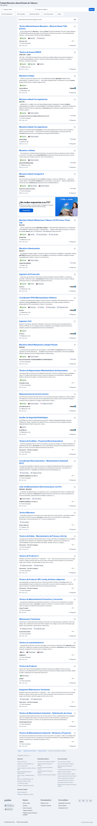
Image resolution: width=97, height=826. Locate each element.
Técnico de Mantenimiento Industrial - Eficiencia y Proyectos (45, 733)
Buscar (92, 9)
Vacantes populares (22, 792)
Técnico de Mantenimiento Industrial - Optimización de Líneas (45, 713)
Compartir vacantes (46, 805)
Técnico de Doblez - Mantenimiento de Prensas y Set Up (43, 536)
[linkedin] (90, 800)
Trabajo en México (27, 810)
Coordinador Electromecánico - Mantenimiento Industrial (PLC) (43, 462)
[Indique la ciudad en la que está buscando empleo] (50, 9)
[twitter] (87, 800)
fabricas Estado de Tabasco (64, 771)
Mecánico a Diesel (27, 150)
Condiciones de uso (9, 822)
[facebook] (79, 800)
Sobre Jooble (26, 803)
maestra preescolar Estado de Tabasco (67, 776)
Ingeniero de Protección (29, 274)
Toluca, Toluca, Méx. (22, 766)
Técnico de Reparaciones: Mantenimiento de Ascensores (43, 370)
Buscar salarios (62, 805)
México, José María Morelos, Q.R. (25, 779)
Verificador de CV (63, 808)
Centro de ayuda (27, 808)
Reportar (72, 45)
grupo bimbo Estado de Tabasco (65, 782)
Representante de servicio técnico (34, 394)
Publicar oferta (44, 803)
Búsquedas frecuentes (24, 755)
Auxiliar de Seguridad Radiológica (33, 417)
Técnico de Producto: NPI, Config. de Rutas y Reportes (42, 579)
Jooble (91, 822)
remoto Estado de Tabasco (64, 761)
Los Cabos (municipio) (22, 783)
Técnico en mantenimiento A (31, 642)
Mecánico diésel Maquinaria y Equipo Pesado (38, 345)
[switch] (75, 19)
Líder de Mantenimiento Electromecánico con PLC (40, 487)
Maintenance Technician (29, 619)
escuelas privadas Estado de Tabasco (67, 769)
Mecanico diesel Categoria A (31, 174)
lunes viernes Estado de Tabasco (66, 763)
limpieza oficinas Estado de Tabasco (66, 773)
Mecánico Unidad (26, 76)
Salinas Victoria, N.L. (22, 761)
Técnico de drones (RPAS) (30, 52)
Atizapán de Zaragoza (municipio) (25, 785)
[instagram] (83, 800)
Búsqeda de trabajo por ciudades (25, 794)
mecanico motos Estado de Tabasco (46, 761)
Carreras (25, 805)
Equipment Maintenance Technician (34, 689)
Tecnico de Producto (28, 666)
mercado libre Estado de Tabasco (66, 780)
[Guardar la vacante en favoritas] (74, 26)
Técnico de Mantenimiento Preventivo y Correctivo (41, 599)
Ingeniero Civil (25, 321)
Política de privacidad (22, 822)
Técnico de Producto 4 (28, 556)
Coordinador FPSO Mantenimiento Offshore (38, 298)
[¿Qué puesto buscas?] (16, 9)
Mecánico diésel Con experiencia (33, 99)
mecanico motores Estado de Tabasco (47, 774)
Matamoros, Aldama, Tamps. (24, 781)
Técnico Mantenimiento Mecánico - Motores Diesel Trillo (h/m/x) (43, 27)
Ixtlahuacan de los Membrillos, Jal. (25, 763)
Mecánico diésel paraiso (29, 248)
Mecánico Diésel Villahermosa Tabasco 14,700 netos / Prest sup (44, 221)
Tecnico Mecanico (27, 512)
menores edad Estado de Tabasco (66, 778)
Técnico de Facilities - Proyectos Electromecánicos (41, 441)
